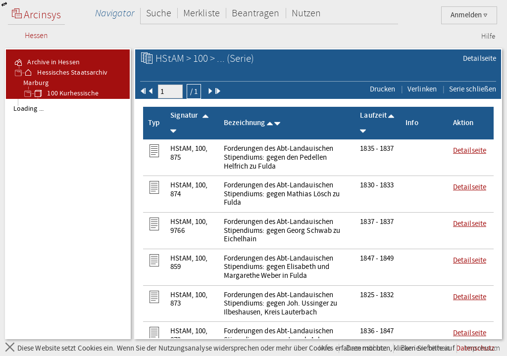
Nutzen (306, 13)
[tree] (68, 218)
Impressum (482, 348)
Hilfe (488, 36)
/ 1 (194, 91)
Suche (158, 13)
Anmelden (469, 15)
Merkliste (201, 13)
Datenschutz (366, 348)
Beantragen (256, 13)
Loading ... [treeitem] (28, 108)
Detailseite (479, 58)
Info (325, 348)
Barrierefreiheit (425, 348)
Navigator (114, 13)
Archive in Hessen (46, 62)
